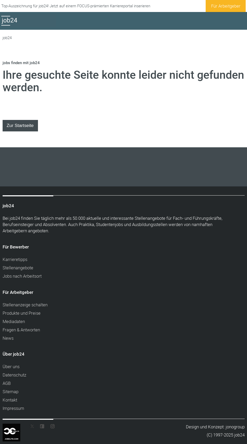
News (8, 338)
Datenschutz (14, 375)
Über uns (11, 366)
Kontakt (10, 400)
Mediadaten (14, 321)
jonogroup (235, 427)
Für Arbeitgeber (225, 6)
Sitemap (10, 391)
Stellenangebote (18, 268)
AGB (7, 383)
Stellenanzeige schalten (25, 305)
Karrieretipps (15, 259)
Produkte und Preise (22, 313)
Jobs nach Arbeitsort (22, 276)
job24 (7, 37)
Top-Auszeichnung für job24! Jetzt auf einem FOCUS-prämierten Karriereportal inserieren (75, 5)
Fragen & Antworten (21, 330)
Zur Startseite (20, 125)
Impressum (13, 408)
